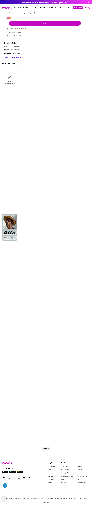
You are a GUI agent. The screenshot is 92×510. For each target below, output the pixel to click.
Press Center (81, 482)
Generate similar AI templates (17, 28)
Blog (79, 479)
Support (80, 466)
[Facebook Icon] (4, 478)
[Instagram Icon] (14, 478)
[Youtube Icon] (24, 478)
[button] (17, 7)
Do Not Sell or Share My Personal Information (33, 498)
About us (80, 473)
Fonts (50, 486)
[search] (69, 7)
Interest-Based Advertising (53, 498)
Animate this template (15, 32)
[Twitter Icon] (9, 478)
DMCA (75, 498)
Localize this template (15, 36)
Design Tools (52, 473)
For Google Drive (65, 473)
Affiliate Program (82, 476)
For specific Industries (67, 476)
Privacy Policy (17, 498)
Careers (80, 469)
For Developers (65, 469)
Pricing (63, 486)
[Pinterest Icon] (29, 478)
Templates (51, 479)
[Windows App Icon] (20, 472)
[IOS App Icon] (5, 472)
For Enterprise (64, 466)
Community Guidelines (66, 498)
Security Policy (83, 498)
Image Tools (51, 466)
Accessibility (46, 502)
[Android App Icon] (12, 472)
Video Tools (51, 469)
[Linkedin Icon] (19, 478)
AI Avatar (63, 482)
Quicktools (64, 479)
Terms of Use (8, 498)
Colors (50, 482)
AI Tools (50, 476)
